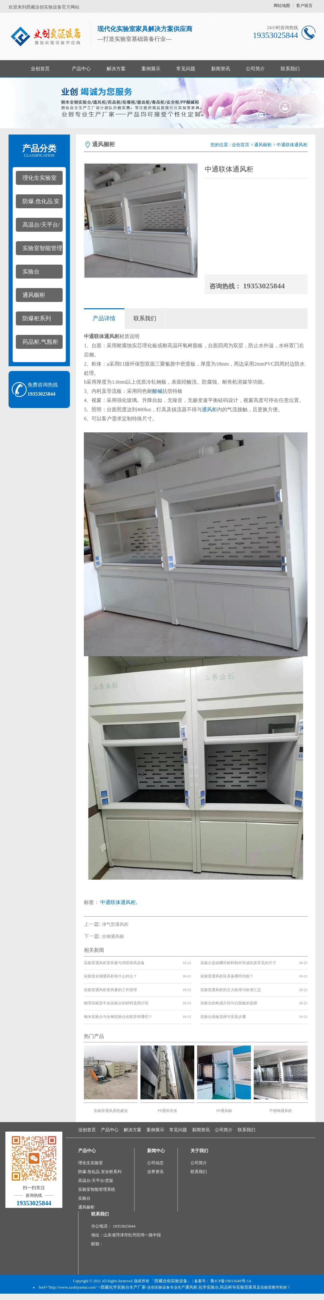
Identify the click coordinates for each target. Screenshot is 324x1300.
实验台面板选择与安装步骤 (223, 1016)
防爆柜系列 (36, 318)
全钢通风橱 (113, 936)
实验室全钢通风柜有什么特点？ (110, 976)
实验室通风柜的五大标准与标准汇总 (230, 990)
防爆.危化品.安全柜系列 (37, 203)
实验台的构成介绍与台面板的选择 (228, 1003)
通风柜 (209, 409)
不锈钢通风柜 (280, 1110)
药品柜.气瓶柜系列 (37, 344)
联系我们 (290, 68)
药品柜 (226, 1287)
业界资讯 (155, 1171)
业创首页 (40, 68)
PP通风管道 (167, 1110)
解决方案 (116, 68)
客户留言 (304, 5)
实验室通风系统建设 (111, 1110)
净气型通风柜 (115, 924)
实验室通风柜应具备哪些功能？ (226, 976)
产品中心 (81, 68)
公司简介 (255, 68)
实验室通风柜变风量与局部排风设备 (114, 963)
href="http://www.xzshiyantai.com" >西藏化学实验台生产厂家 (92, 1287)
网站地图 (282, 5)
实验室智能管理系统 (39, 250)
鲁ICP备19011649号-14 (230, 1280)
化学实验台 (208, 1287)
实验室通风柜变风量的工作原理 (110, 990)
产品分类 (39, 151)
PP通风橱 (224, 1110)
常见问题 (185, 68)
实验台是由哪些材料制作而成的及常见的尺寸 (238, 963)
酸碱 (157, 391)
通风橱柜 (33, 295)
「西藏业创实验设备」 (170, 1280)
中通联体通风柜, (118, 902)
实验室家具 (246, 1287)
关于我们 (199, 1150)
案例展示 (150, 68)
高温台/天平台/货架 (38, 227)
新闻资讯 (220, 68)
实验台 (31, 271)
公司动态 (155, 1162)
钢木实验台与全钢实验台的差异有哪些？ (118, 1016)
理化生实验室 (39, 178)
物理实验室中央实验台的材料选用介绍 (116, 1003)
